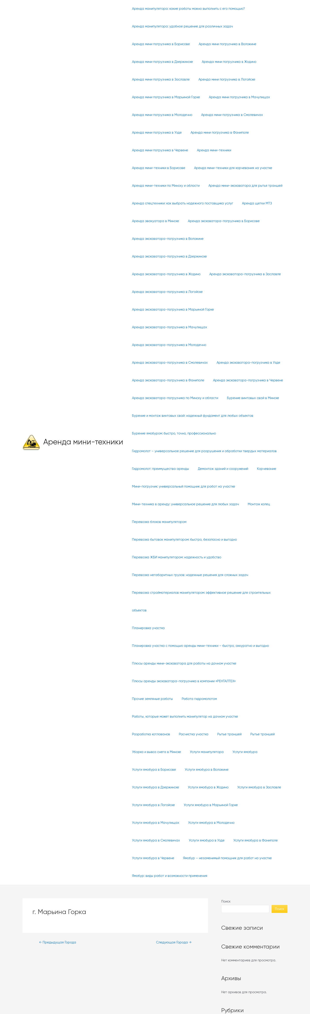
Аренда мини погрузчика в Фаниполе (216, 132)
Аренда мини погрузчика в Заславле (160, 79)
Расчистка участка (190, 699)
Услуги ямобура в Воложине (203, 734)
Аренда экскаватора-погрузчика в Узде (245, 345)
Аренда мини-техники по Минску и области (164, 185)
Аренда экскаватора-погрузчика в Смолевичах (169, 345)
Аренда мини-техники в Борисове (157, 168)
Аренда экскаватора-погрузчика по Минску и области (174, 380)
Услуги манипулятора (203, 716)
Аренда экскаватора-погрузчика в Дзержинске (246, 238)
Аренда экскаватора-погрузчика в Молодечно (168, 327)
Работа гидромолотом (148, 681)
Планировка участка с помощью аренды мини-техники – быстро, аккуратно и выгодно (199, 628)
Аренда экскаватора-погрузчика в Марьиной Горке (172, 292)
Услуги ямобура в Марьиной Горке (158, 769)
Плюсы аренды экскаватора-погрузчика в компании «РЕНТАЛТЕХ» (182, 663)
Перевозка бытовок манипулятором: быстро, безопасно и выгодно (183, 522)
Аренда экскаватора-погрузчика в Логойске (166, 274)
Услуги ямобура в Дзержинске (255, 734)
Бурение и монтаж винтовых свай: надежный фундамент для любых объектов (191, 398)
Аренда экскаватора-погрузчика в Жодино (165, 256)
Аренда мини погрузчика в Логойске (223, 79)
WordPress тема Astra (197, 1005)
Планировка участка (147, 610)
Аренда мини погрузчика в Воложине (224, 44)
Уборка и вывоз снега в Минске (155, 716)
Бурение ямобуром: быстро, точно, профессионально (173, 415)
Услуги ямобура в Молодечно (154, 787)
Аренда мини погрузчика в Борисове (160, 44)
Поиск (226, 866)
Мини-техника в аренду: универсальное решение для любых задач (184, 486)
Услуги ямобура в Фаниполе (153, 805)
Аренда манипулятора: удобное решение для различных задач (181, 26)
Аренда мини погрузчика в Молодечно (161, 115)
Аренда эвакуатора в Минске (154, 221)
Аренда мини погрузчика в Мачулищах (236, 97)
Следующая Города (172, 907)
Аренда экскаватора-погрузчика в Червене (245, 362)
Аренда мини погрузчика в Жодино (225, 61)
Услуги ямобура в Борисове (153, 734)
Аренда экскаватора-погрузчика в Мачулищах (168, 309)
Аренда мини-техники (83, 424)
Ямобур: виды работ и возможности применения (168, 840)
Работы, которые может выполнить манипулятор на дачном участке (226, 681)
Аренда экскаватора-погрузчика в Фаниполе (167, 362)
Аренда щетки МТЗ (253, 203)
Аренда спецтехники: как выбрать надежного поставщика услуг (181, 203)
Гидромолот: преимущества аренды (159, 451)
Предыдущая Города (58, 907)
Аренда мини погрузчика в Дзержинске (161, 61)
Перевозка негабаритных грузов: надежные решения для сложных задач (189, 557)
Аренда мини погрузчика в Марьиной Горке (165, 97)
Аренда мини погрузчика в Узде (156, 132)
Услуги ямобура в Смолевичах (208, 787)
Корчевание (261, 451)
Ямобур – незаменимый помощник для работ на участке (175, 822)
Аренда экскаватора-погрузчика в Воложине (166, 238)
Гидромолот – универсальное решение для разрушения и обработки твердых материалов (203, 433)
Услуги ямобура (239, 716)
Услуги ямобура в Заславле (200, 752)
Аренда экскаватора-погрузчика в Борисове (220, 221)
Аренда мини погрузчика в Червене (159, 150)
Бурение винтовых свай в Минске (250, 380)
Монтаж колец (255, 486)
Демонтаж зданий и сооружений (220, 451)
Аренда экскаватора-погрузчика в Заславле (242, 256)
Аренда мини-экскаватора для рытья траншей (242, 185)
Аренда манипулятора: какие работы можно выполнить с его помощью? (187, 8)
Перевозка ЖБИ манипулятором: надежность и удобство (175, 539)
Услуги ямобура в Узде (256, 787)
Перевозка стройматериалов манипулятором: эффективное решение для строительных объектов (200, 583)
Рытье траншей (224, 699)
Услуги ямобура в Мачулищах (215, 769)
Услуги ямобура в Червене (203, 805)
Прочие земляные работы (261, 663)
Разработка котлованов (150, 699)
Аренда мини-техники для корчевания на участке (230, 168)
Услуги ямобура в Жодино (151, 752)
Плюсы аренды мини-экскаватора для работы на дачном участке (183, 645)
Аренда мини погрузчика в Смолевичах (229, 115)
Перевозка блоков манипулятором (158, 504)
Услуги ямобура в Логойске (250, 752)
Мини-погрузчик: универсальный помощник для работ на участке (182, 469)
